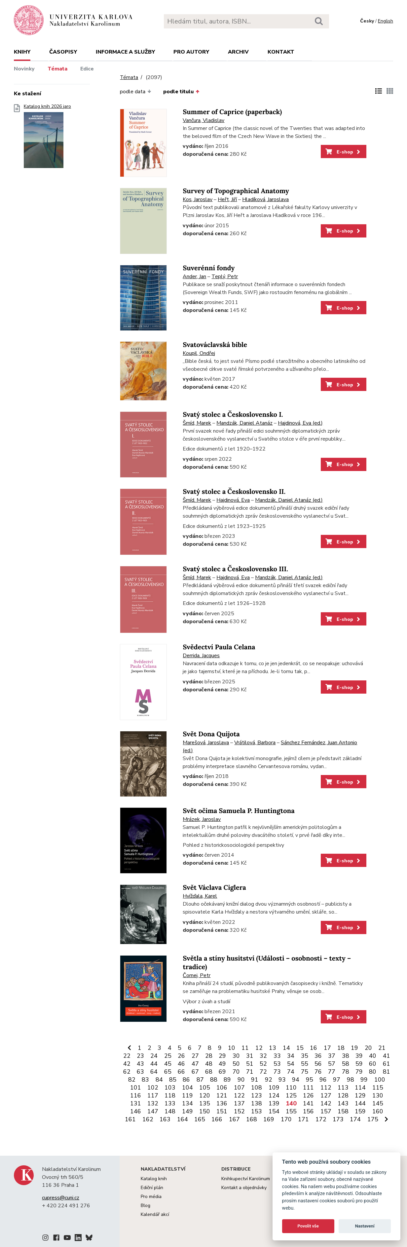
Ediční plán (152, 1187)
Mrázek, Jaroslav (202, 819)
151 (221, 1111)
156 (308, 1111)
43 (140, 1064)
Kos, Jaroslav (197, 199)
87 (200, 1080)
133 (170, 1103)
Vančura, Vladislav (203, 120)
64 (154, 1072)
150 (204, 1111)
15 (300, 1048)
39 (359, 1056)
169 (268, 1119)
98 (350, 1080)
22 (126, 1056)
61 (386, 1064)
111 (308, 1088)
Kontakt (281, 52)
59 (359, 1064)
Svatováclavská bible (215, 345)
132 (152, 1103)
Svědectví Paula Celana (219, 647)
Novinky (24, 68)
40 (372, 1056)
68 (208, 1072)
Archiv (238, 52)
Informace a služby (125, 52)
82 (131, 1080)
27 (195, 1056)
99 (364, 1080)
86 (186, 1080)
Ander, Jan (194, 276)
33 (277, 1056)
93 (282, 1080)
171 (303, 1119)
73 (277, 1072)
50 (236, 1064)
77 (331, 1072)
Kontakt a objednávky (244, 1187)
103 (170, 1088)
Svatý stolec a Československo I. (233, 414)
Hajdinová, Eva (233, 500)
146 (135, 1111)
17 (327, 1048)
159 (360, 1111)
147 (152, 1111)
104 (187, 1088)
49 (222, 1064)
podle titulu (181, 91)
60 (372, 1064)
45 (167, 1064)
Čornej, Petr (196, 975)
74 (290, 1072)
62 (126, 1072)
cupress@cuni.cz (60, 1197)
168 (251, 1119)
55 (304, 1064)
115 (377, 1088)
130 (377, 1095)
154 (274, 1111)
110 (291, 1088)
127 (325, 1095)
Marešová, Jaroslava (206, 742)
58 (345, 1064)
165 (199, 1119)
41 (386, 1056)
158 (343, 1111)
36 (318, 1056)
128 (343, 1095)
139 (274, 1103)
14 (286, 1048)
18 (341, 1048)
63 (140, 1072)
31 (249, 1056)
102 (152, 1088)
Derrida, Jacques (201, 655)
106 (221, 1088)
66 (181, 1072)
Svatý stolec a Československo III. (235, 569)
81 (386, 1072)
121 (221, 1095)
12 (259, 1048)
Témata (57, 68)
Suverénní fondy (209, 268)
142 (325, 1103)
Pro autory (191, 52)
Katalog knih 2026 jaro (47, 138)
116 (135, 1095)
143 (343, 1103)
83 (145, 1080)
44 (154, 1064)
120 (204, 1095)
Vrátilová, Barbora (255, 742)
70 (236, 1072)
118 (170, 1095)
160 (377, 1111)
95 (309, 1080)
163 (165, 1119)
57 (331, 1064)
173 (338, 1119)
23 (140, 1056)
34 (290, 1056)
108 (256, 1088)
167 (234, 1119)
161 (130, 1119)
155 (291, 1111)
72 (263, 1072)
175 (372, 1119)
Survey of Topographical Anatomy (236, 191)
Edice (87, 68)
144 (360, 1103)
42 (126, 1064)
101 (135, 1088)
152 (239, 1111)
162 (147, 1119)
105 (204, 1088)
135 (204, 1103)
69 (222, 1072)
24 (154, 1056)
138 (256, 1103)
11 (245, 1048)
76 (318, 1072)
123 (256, 1095)
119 (187, 1095)
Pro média (151, 1196)
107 (239, 1088)
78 (345, 1072)
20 (368, 1048)
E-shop (343, 152)
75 (304, 1072)
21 (382, 1048)
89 (227, 1080)
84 (159, 1080)
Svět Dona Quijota (211, 734)
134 (187, 1103)
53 (277, 1064)
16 (313, 1048)
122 (239, 1095)
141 (308, 1103)
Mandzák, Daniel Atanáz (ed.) (289, 500)
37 (331, 1056)
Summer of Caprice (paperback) (232, 112)
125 (291, 1095)
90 (241, 1080)
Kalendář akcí (155, 1214)
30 (236, 1056)
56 (318, 1064)
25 (167, 1056)
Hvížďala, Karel (200, 896)
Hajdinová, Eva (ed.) (300, 423)
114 (360, 1088)
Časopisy (63, 52)
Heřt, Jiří (227, 199)
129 (360, 1095)
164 (182, 1119)
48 (208, 1064)
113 (343, 1088)
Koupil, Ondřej (199, 353)
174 (355, 1119)
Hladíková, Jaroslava (265, 199)
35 (304, 1056)
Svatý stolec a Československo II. (234, 492)
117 (152, 1095)
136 (221, 1103)
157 (325, 1111)
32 (263, 1056)
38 (345, 1056)
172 (320, 1119)
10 (231, 1048)
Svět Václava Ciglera (214, 887)
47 (195, 1064)
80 (372, 1072)
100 (379, 1080)
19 (354, 1048)
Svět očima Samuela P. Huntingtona (238, 811)
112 (325, 1088)
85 (172, 1080)
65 (167, 1072)
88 (213, 1080)
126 (308, 1095)
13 (272, 1048)
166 (216, 1119)
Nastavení (365, 1226)
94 (295, 1080)
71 (249, 1072)
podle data (135, 91)
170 (286, 1119)
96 (323, 1080)
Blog (145, 1205)
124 (274, 1095)
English (385, 21)
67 (195, 1072)
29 (222, 1056)
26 (181, 1056)
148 (170, 1111)
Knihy (22, 52)
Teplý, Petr (224, 276)
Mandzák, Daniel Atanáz (244, 423)
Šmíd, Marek (197, 423)
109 (274, 1088)
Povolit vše (308, 1226)
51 (249, 1064)
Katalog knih (154, 1179)
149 (187, 1111)
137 (239, 1103)
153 (256, 1111)
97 (336, 1080)
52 (263, 1064)
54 (290, 1064)
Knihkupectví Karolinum (245, 1179)
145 (377, 1103)
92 (268, 1080)
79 (359, 1072)
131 (135, 1103)
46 (181, 1064)
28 (208, 1056)
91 (254, 1080)
